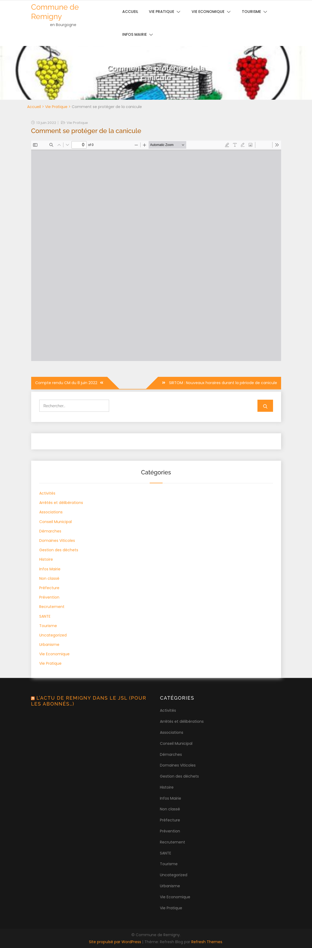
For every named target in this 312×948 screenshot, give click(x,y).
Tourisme (48, 625)
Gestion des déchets (58, 550)
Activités (47, 493)
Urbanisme (49, 644)
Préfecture (49, 588)
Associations (51, 512)
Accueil (34, 106)
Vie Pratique (56, 106)
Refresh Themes (206, 942)
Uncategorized (53, 635)
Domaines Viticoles (57, 540)
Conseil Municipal (55, 521)
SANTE (45, 616)
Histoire (46, 559)
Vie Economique (54, 654)
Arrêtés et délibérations (61, 502)
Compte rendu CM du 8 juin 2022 (66, 382)
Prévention (49, 597)
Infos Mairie (134, 34)
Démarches (50, 531)
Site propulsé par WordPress (115, 942)
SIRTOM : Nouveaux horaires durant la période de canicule (222, 382)
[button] (300, 7)
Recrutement (51, 606)
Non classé (49, 578)
